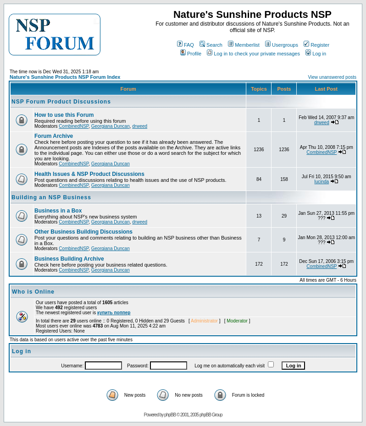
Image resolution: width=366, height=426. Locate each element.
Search (211, 45)
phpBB (170, 414)
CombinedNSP (74, 126)
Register (316, 45)
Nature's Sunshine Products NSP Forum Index (65, 77)
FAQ (185, 45)
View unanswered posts (332, 77)
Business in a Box (58, 211)
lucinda (321, 181)
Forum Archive (53, 136)
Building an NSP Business (51, 197)
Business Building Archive (69, 259)
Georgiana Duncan (110, 126)
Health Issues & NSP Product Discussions (89, 174)
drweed (139, 126)
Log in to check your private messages (253, 53)
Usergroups (281, 45)
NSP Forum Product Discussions (61, 101)
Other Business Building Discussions (83, 232)
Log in (315, 53)
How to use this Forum (64, 115)
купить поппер (113, 312)
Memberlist (244, 45)
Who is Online (33, 292)
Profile (190, 53)
